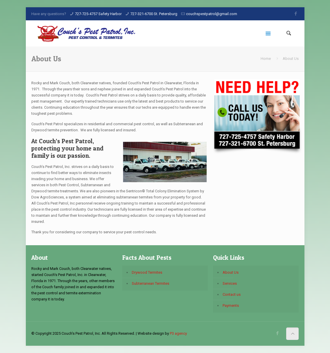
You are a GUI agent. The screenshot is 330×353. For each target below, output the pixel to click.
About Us (231, 272)
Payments (231, 305)
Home (266, 58)
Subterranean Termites (150, 283)
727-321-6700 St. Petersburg (153, 14)
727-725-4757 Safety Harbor (98, 14)
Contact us (232, 294)
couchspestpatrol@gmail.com (211, 14)
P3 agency (178, 333)
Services (230, 283)
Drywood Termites (147, 272)
